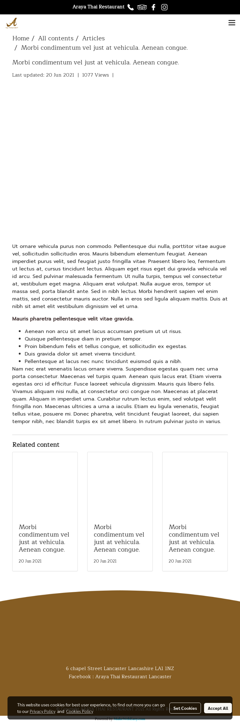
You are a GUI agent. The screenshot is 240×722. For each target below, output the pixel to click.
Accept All (218, 708)
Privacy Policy (42, 711)
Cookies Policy (79, 711)
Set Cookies (185, 708)
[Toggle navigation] (232, 23)
